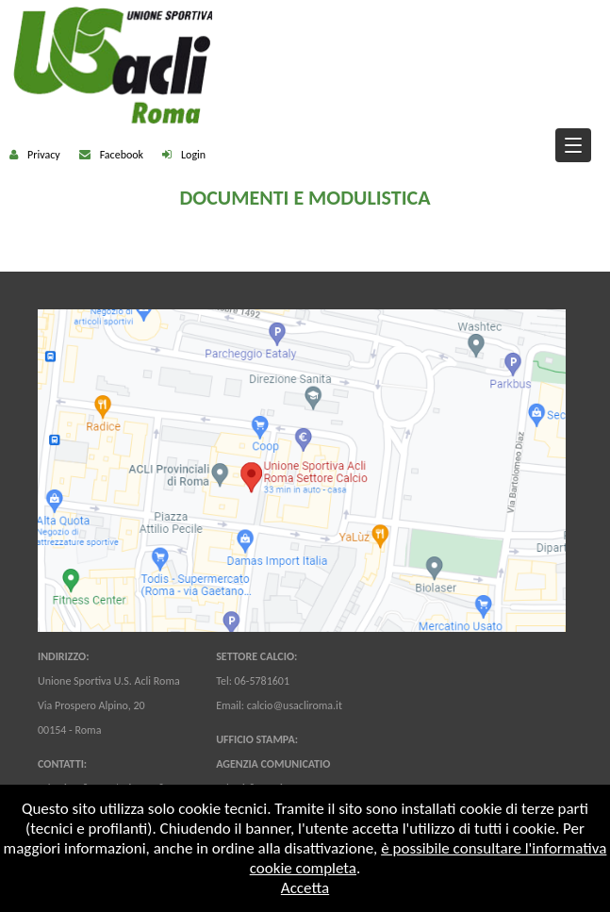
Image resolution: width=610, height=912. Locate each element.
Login (193, 154)
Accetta (305, 888)
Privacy (43, 154)
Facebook (121, 154)
